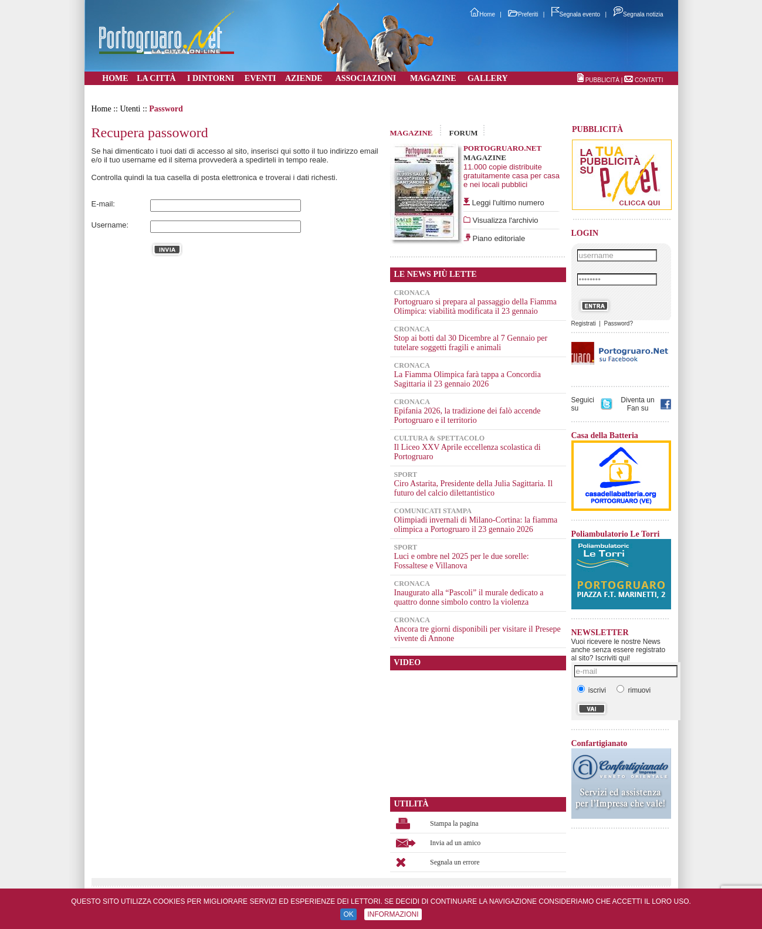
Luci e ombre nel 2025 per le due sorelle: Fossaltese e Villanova (461, 561)
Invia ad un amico (455, 843)
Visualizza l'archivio (504, 220)
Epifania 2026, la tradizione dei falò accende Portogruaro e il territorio (467, 415)
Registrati (583, 323)
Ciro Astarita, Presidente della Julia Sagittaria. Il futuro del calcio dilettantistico (473, 488)
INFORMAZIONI (392, 914)
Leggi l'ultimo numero (508, 202)
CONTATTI (649, 80)
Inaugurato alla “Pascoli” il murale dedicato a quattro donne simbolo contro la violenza (469, 597)
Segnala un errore (455, 862)
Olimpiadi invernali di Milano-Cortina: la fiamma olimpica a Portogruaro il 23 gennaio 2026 (476, 525)
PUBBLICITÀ (602, 80)
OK (348, 914)
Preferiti (523, 14)
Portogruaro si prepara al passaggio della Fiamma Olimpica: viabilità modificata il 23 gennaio (475, 306)
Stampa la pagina (454, 823)
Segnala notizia (638, 14)
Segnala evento (576, 14)
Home (482, 14)
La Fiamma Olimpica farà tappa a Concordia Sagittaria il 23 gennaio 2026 (467, 379)
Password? (618, 323)
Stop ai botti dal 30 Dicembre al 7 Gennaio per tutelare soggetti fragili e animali (471, 343)
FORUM (463, 132)
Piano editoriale (497, 238)
